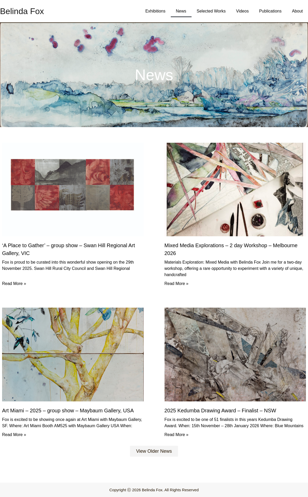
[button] (154, 451)
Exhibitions (155, 11)
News (181, 11)
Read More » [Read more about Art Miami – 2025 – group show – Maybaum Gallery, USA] (14, 434)
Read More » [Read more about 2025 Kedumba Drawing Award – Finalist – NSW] (177, 434)
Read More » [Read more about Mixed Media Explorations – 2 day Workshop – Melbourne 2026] (177, 283)
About (297, 11)
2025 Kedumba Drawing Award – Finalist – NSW (220, 410)
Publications (270, 11)
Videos (242, 11)
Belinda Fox (22, 11)
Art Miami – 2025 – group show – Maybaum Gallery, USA (68, 410)
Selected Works (211, 11)
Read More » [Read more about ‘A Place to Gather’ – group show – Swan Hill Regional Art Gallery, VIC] (14, 283)
